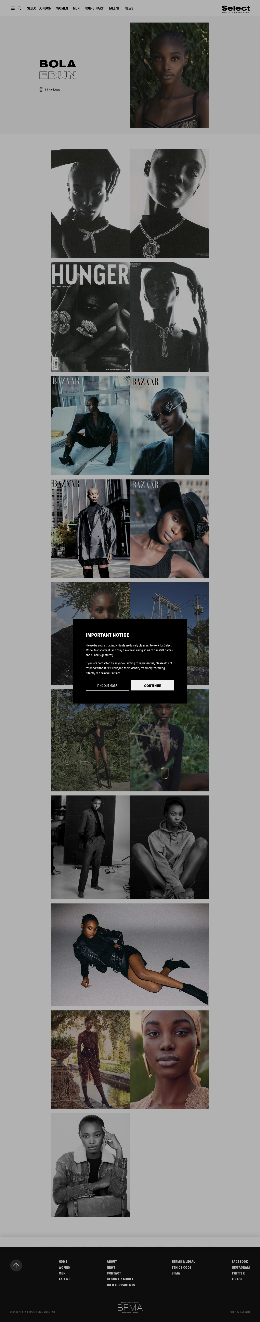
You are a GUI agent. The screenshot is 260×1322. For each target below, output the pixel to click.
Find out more (107, 685)
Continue (152, 685)
